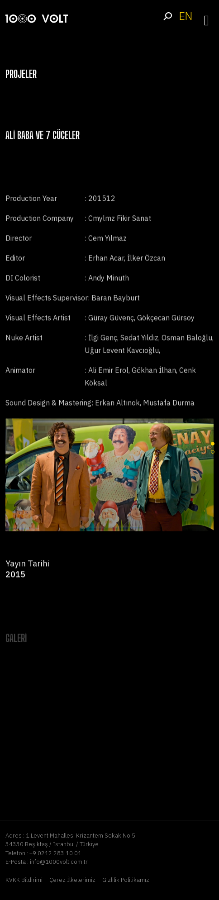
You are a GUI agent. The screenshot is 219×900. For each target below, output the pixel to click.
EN (185, 16)
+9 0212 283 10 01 (55, 853)
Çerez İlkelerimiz (72, 880)
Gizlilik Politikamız (125, 880)
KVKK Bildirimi (24, 880)
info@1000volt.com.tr (59, 862)
